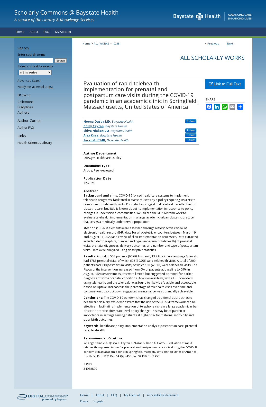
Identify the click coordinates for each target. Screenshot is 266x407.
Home (87, 43)
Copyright (98, 401)
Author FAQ (26, 127)
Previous (213, 43)
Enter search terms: (32, 54)
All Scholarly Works (212, 58)
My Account (132, 395)
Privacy (84, 401)
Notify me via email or (35, 87)
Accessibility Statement (162, 395)
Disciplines (25, 107)
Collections (26, 101)
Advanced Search (29, 81)
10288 (115, 43)
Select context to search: (36, 66)
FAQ (114, 395)
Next (230, 43)
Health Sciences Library (35, 142)
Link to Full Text (225, 84)
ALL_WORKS (101, 43)
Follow (191, 121)
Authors (23, 112)
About (100, 395)
